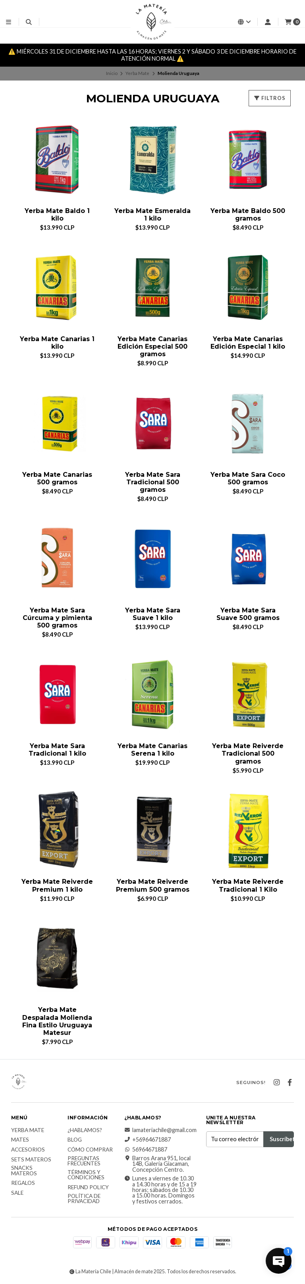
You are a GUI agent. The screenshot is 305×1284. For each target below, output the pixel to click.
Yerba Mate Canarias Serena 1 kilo (152, 749)
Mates (20, 1140)
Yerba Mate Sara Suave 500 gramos (248, 614)
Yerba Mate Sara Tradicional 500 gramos (152, 482)
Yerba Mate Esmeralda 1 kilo (152, 214)
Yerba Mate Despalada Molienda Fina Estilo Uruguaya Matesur (57, 1021)
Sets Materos (31, 1160)
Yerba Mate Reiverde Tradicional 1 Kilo (248, 885)
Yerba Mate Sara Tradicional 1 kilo (57, 749)
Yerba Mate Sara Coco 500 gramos (247, 478)
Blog (75, 1140)
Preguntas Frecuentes (84, 1161)
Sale (17, 1193)
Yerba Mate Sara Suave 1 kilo (152, 614)
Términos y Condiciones (86, 1175)
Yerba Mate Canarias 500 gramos (57, 478)
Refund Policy (88, 1187)
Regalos (23, 1183)
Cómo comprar (90, 1150)
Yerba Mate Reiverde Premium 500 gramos (152, 885)
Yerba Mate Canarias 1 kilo (57, 342)
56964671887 (145, 1149)
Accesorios (28, 1150)
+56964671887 (147, 1139)
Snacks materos (24, 1170)
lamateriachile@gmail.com (160, 1130)
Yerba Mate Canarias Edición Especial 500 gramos (152, 346)
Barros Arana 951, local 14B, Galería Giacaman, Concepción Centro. (157, 1164)
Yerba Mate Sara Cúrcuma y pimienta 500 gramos (57, 617)
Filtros (270, 98)
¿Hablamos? (85, 1130)
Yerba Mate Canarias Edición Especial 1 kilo (247, 342)
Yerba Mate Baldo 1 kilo (57, 214)
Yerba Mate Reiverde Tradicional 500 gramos (248, 753)
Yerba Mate (137, 73)
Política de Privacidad (84, 1199)
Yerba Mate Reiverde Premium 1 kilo (57, 885)
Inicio (112, 73)
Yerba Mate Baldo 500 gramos (247, 214)
